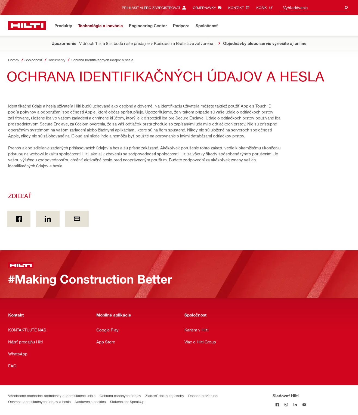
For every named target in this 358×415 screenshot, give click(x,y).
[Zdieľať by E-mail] (77, 219)
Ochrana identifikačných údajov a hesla (39, 401)
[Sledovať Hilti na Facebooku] (277, 404)
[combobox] (314, 7)
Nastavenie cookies (90, 401)
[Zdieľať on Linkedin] (48, 219)
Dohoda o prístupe (203, 396)
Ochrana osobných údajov (120, 396)
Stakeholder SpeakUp (127, 401)
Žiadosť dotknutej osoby (164, 396)
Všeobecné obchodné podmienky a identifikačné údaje (51, 396)
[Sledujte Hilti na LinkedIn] (295, 404)
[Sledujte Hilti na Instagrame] (286, 404)
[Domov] (27, 25)
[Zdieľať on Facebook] (18, 219)
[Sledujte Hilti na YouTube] (304, 404)
